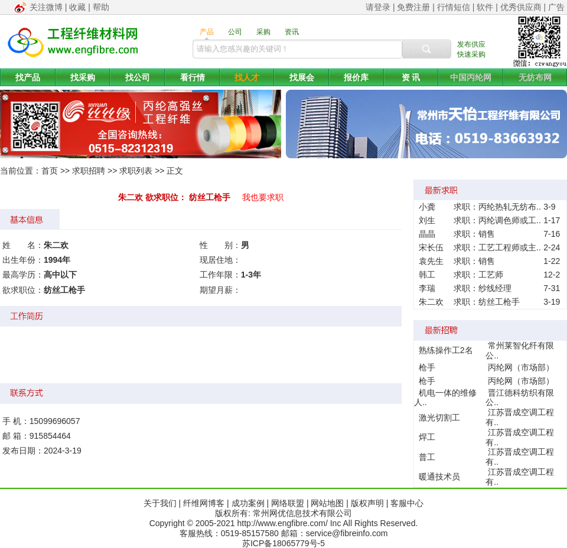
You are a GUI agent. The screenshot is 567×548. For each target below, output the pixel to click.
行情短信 (453, 7)
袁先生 (431, 261)
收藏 (77, 7)
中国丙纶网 (470, 77)
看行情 (192, 77)
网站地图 (327, 503)
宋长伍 (431, 247)
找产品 (27, 77)
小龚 (427, 206)
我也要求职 (263, 197)
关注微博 (46, 7)
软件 (485, 7)
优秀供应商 (521, 7)
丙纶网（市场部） (521, 367)
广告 (556, 7)
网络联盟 (287, 503)
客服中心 (406, 503)
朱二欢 (431, 301)
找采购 (82, 77)
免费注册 (413, 7)
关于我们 (160, 503)
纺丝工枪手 (499, 301)
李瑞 (427, 288)
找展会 (301, 77)
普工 (427, 457)
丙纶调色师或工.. (509, 220)
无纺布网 (535, 77)
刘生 (427, 220)
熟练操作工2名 (446, 350)
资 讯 (411, 77)
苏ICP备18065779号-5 (283, 543)
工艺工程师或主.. (509, 247)
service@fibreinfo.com (347, 533)
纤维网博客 (203, 503)
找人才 (246, 77)
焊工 (427, 437)
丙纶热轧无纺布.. (509, 206)
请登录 (378, 7)
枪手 (427, 367)
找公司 (137, 77)
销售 (486, 234)
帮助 (101, 7)
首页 (49, 170)
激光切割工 (439, 417)
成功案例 (248, 503)
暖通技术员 (439, 476)
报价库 (356, 77)
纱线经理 (494, 288)
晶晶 (427, 234)
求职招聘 (88, 170)
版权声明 (367, 503)
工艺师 (490, 274)
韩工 (427, 274)
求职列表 (135, 170)
